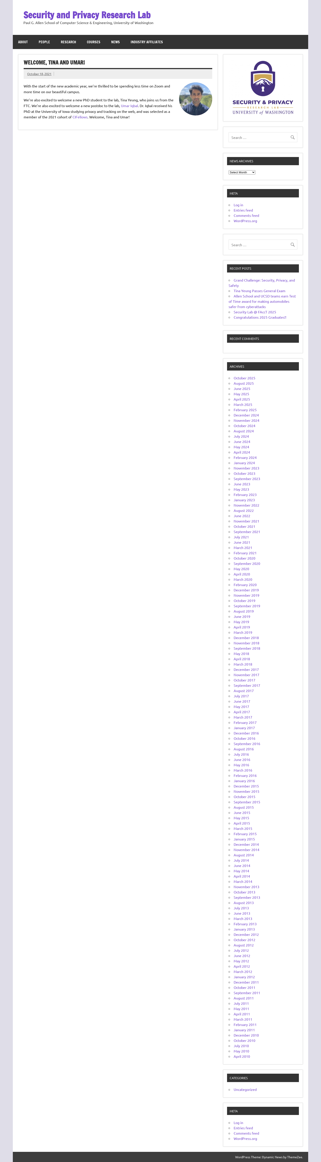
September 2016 (247, 743)
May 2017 (241, 706)
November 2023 (246, 468)
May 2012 (241, 961)
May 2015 (241, 818)
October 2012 (244, 939)
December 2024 (246, 415)
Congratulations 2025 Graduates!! (260, 317)
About (23, 42)
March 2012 (243, 971)
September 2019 (247, 606)
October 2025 (244, 378)
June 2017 (242, 701)
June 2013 (242, 913)
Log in (238, 204)
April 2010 (242, 1056)
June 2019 (242, 616)
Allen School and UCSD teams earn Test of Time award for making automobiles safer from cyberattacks (262, 301)
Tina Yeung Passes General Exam (259, 290)
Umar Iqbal (129, 105)
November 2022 (246, 505)
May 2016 (241, 765)
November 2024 (246, 420)
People (44, 42)
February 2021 (245, 553)
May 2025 (241, 394)
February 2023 (245, 494)
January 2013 (244, 929)
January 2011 (244, 1030)
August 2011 (244, 998)
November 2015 (246, 791)
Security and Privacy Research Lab (87, 15)
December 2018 (246, 637)
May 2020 (241, 568)
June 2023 (242, 484)
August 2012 (244, 945)
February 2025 (245, 409)
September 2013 (247, 897)
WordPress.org (245, 220)
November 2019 (246, 595)
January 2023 (244, 500)
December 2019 (246, 590)
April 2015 (242, 823)
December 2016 (246, 733)
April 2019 (242, 627)
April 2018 (242, 659)
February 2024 (245, 457)
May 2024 (241, 447)
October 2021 (244, 526)
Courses (93, 42)
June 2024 (242, 441)
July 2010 (241, 1045)
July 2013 (241, 908)
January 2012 (244, 977)
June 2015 (242, 812)
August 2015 (244, 807)
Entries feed (243, 210)
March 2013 (243, 918)
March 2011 (243, 1019)
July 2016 (241, 754)
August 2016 (244, 749)
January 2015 (244, 839)
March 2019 (243, 632)
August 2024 (244, 431)
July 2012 (241, 950)
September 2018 (247, 648)
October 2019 (244, 600)
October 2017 (244, 680)
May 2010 (241, 1051)
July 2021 (241, 537)
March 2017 (243, 717)
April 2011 (242, 1014)
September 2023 (247, 478)
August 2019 (244, 611)
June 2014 (242, 865)
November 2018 (246, 643)
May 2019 (241, 621)
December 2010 (246, 1035)
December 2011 (246, 982)
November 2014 (246, 849)
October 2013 (244, 892)
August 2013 (244, 902)
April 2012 (242, 966)
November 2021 (246, 521)
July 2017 (241, 696)
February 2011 (245, 1024)
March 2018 (243, 664)
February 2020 (245, 584)
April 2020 (242, 574)
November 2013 (246, 886)
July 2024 (241, 436)
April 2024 (242, 452)
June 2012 (242, 955)
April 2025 (242, 399)
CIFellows (80, 117)
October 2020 (244, 558)
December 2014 (246, 844)
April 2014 (242, 876)
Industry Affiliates (147, 42)
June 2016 (242, 759)
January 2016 (244, 780)
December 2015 (246, 786)
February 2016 (245, 775)
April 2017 (242, 712)
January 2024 (244, 462)
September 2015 (247, 802)
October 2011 (244, 987)
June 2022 (242, 515)
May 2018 (241, 653)
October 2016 (244, 738)
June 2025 (242, 388)
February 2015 (245, 833)
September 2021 (247, 531)
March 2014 (243, 881)
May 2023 (241, 489)
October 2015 (244, 796)
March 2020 (243, 579)
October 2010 (244, 1040)
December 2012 (246, 934)
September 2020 (247, 563)
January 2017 (244, 727)
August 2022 (244, 510)
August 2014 (244, 855)
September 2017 (247, 685)
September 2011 (247, 992)
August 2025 (244, 383)
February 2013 (245, 924)
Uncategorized (245, 1089)
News (115, 42)
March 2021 (243, 547)
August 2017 (244, 690)
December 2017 (246, 669)
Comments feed (246, 215)
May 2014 (241, 871)
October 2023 (244, 473)
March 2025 (243, 404)
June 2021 (242, 542)
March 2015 (243, 828)
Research (68, 42)
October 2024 (244, 425)
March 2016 (243, 770)
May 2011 (241, 1008)
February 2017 (245, 722)
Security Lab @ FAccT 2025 (255, 312)
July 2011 (241, 1003)
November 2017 (246, 674)
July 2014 (241, 860)
